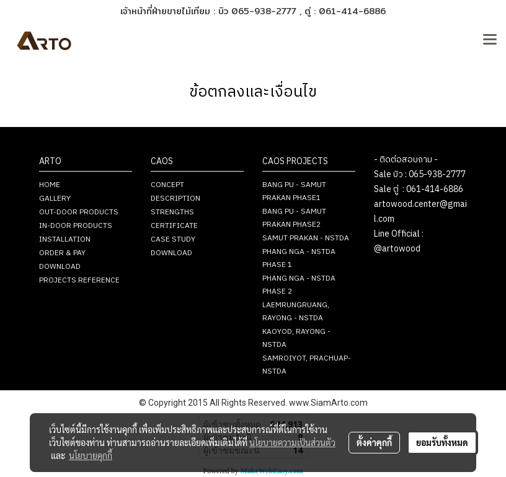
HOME (49, 185)
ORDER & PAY (62, 253)
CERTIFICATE (174, 226)
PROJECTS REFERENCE (79, 280)
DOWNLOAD (60, 267)
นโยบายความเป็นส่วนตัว (292, 442)
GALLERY (55, 198)
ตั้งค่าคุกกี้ (374, 442)
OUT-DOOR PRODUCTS (78, 212)
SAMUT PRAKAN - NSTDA (305, 238)
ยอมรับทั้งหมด (442, 442)
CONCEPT (167, 185)
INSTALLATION (65, 239)
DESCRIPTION (175, 198)
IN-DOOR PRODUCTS (75, 226)
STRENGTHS (172, 212)
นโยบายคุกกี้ (90, 455)
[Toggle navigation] (490, 40)
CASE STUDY (173, 239)
